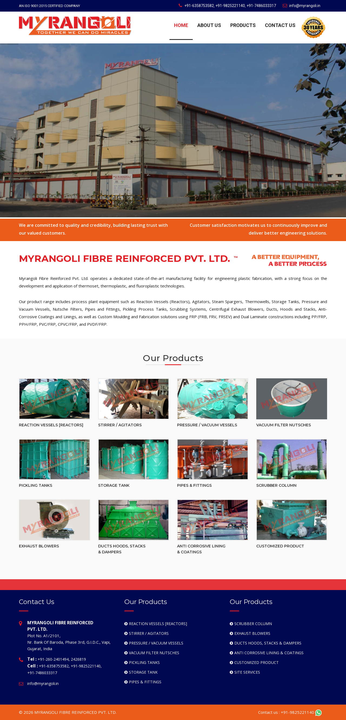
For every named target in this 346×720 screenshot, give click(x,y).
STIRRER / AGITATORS (120, 425)
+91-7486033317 (261, 6)
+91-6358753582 (199, 6)
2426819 (78, 659)
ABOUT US (209, 25)
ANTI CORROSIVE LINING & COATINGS (269, 652)
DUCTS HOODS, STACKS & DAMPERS (267, 643)
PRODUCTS (243, 25)
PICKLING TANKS (35, 485)
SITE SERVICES (247, 672)
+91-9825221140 (230, 6)
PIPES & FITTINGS (194, 485)
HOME (181, 25)
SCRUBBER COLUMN (276, 485)
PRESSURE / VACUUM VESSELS (207, 425)
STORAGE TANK (113, 485)
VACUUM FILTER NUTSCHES (283, 425)
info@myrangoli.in (301, 6)
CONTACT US (280, 25)
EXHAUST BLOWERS (39, 546)
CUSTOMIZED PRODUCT (280, 546)
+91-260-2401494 (53, 659)
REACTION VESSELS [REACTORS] (51, 425)
